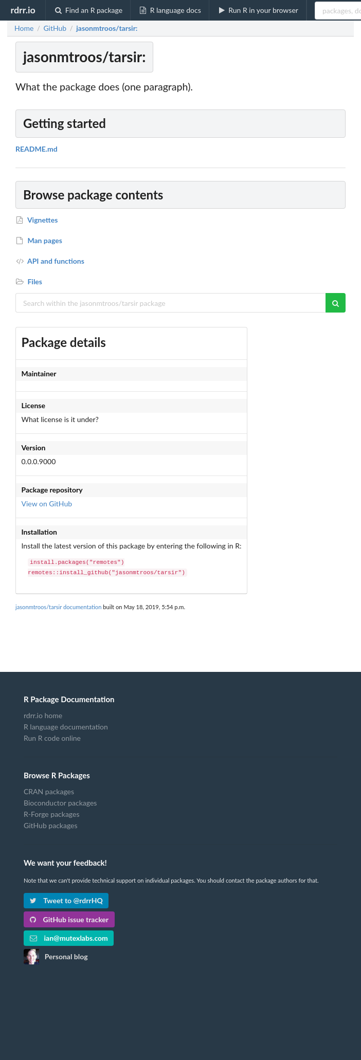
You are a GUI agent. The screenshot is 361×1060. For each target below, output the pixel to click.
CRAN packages (49, 792)
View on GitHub (47, 503)
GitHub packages (51, 825)
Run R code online (52, 738)
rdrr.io (22, 9)
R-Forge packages (51, 814)
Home (23, 28)
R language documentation (66, 726)
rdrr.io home (43, 715)
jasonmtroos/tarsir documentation (58, 607)
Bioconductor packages (60, 802)
